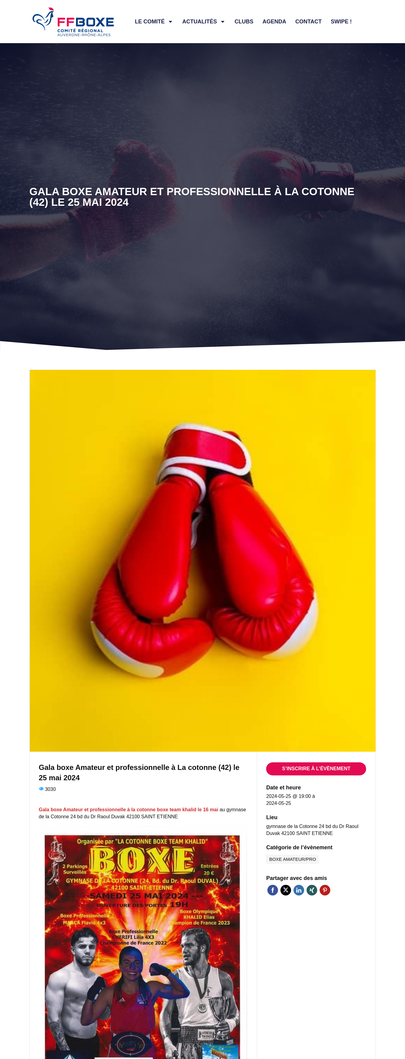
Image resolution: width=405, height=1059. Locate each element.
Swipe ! (341, 22)
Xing (312, 890)
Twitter (285, 890)
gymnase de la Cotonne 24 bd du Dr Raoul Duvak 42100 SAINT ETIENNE (312, 830)
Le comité (154, 21)
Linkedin (298, 890)
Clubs (244, 22)
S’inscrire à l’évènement (316, 768)
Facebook (272, 890)
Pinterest (325, 890)
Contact (308, 22)
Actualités (203, 21)
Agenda (274, 22)
